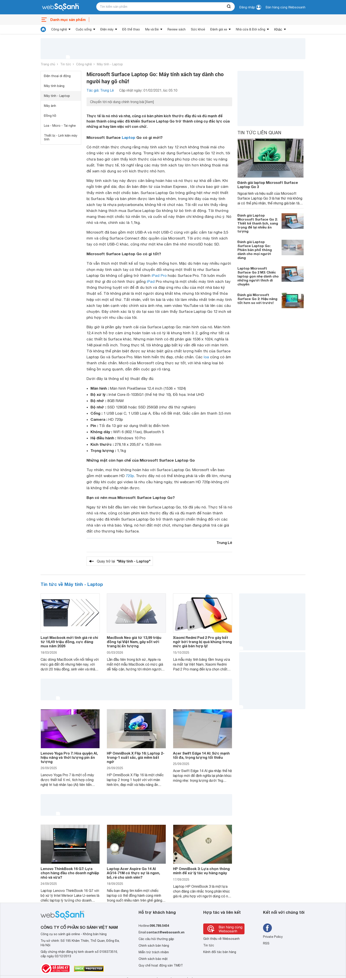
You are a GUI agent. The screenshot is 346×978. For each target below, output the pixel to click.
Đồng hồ (50, 115)
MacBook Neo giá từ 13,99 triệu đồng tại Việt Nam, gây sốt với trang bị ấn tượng (134, 641)
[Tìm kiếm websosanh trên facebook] (267, 927)
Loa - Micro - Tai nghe (60, 125)
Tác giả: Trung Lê (100, 90)
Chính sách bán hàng (154, 945)
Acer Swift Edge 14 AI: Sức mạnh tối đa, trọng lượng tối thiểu (201, 755)
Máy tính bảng (54, 86)
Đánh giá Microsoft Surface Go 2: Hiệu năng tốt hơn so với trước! (257, 299)
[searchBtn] (229, 6)
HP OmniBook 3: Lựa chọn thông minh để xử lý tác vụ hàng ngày (201, 871)
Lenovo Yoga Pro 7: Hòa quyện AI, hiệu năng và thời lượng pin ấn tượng (69, 757)
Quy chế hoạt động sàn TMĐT (161, 965)
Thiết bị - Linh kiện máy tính (60, 137)
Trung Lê (224, 542)
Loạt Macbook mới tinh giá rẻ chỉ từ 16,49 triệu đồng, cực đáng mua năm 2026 (69, 641)
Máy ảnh (50, 106)
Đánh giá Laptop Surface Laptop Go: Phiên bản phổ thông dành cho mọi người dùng (254, 250)
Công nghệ (59, 29)
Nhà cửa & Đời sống (250, 29)
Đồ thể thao (131, 29)
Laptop (128, 137)
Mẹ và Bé (152, 29)
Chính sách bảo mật (153, 959)
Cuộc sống (84, 29)
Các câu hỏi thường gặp (156, 939)
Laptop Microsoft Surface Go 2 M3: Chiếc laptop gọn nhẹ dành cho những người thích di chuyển (258, 276)
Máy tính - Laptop (110, 64)
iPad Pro (159, 275)
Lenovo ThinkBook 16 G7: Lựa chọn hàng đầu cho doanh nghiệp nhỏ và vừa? (70, 873)
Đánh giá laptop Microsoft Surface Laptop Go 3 (267, 184)
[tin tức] (43, 29)
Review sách (176, 29)
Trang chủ (48, 64)
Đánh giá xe (218, 29)
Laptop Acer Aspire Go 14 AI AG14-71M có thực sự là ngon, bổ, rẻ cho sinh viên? (133, 873)
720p (130, 476)
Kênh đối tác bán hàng (219, 952)
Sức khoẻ (198, 29)
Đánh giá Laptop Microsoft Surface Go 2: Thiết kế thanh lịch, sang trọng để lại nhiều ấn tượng (257, 223)
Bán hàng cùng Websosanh (285, 7)
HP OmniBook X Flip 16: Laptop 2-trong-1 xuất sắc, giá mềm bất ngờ (135, 757)
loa (206, 357)
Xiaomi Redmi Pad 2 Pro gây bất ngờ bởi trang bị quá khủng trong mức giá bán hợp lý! (202, 641)
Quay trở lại (123, 561)
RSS (266, 943)
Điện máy (106, 29)
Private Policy (273, 936)
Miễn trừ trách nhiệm (154, 952)
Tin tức (65, 64)
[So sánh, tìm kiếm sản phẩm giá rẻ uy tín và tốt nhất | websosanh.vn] (60, 7)
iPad (151, 281)
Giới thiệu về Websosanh (221, 938)
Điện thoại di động (57, 76)
